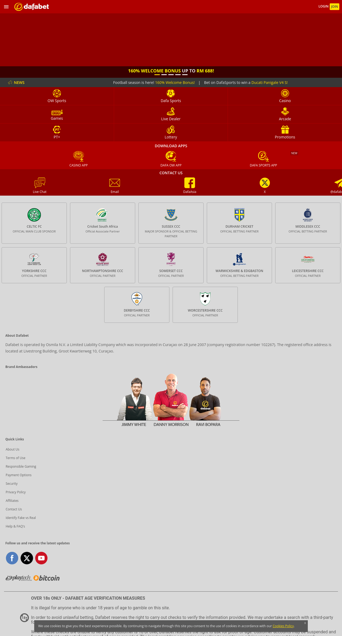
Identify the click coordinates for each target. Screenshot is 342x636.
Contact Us (14, 509)
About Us (12, 449)
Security (12, 483)
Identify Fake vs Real (21, 517)
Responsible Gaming (21, 466)
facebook (12, 558)
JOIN (334, 6)
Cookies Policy (283, 626)
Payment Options (19, 475)
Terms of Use (15, 458)
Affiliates (12, 500)
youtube (41, 558)
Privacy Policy (16, 492)
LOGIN (323, 6)
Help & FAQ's (15, 526)
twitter (27, 558)
